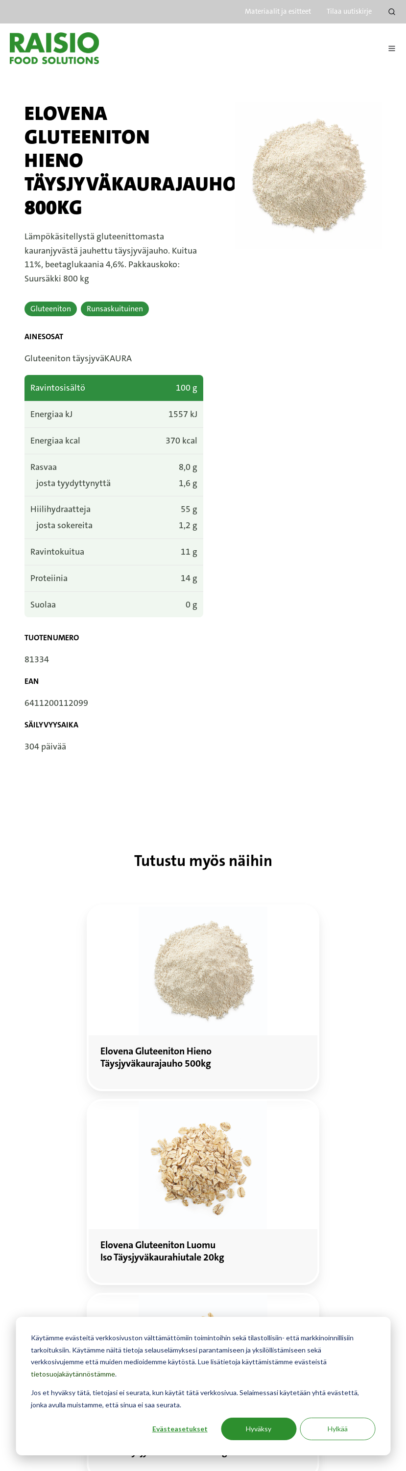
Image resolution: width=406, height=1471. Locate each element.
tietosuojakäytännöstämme (73, 1374)
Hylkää (338, 1428)
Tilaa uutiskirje (349, 11)
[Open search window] (391, 11)
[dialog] (203, 1386)
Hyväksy (258, 1428)
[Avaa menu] (391, 48)
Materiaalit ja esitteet (278, 11)
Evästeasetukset (180, 1428)
